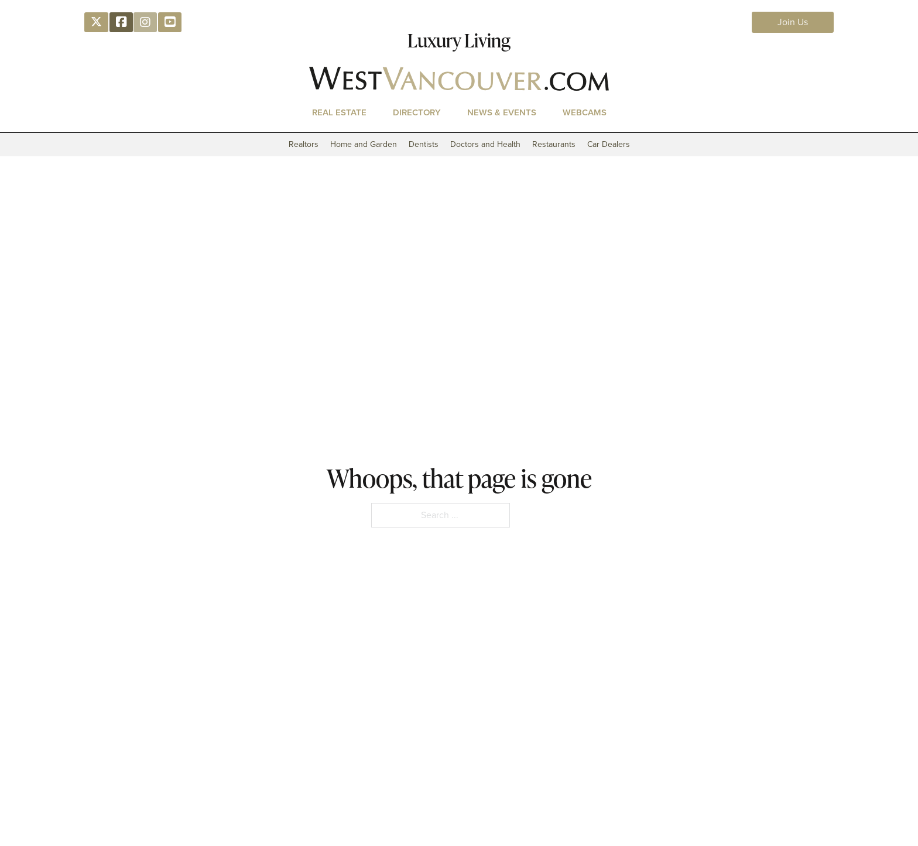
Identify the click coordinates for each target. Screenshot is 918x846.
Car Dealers (608, 144)
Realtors (303, 144)
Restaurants (554, 144)
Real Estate (339, 112)
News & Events (501, 112)
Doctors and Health (485, 144)
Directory (417, 112)
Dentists (424, 144)
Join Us (792, 22)
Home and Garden (363, 144)
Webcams (585, 112)
